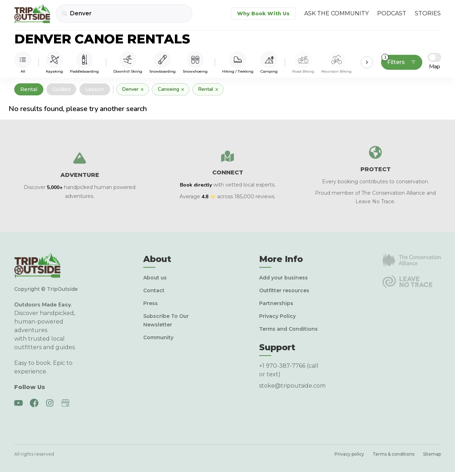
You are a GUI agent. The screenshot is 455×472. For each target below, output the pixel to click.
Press (150, 303)
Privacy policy (349, 454)
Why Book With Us (263, 13)
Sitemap (432, 454)
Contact (154, 290)
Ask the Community (336, 13)
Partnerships (276, 303)
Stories (428, 13)
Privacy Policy (277, 316)
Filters (398, 60)
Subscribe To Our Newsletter (166, 320)
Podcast (391, 13)
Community (158, 337)
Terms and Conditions (288, 329)
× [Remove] (142, 89)
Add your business (283, 277)
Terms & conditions (393, 454)
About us (155, 277)
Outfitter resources (284, 290)
